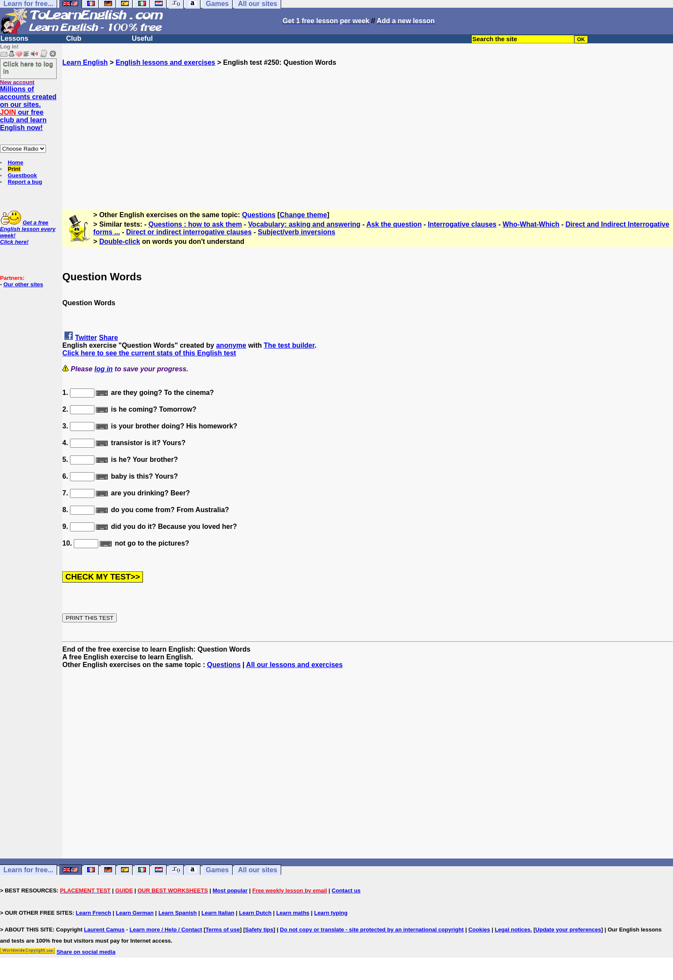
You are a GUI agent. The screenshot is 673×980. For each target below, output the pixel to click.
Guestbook (22, 175)
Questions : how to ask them (195, 224)
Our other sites (23, 284)
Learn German (135, 913)
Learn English (85, 62)
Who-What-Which (531, 224)
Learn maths (292, 913)
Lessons (14, 38)
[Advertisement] (367, 127)
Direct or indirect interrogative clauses (189, 232)
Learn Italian (217, 913)
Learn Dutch (255, 913)
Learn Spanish (177, 913)
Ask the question (394, 224)
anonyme (231, 345)
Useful (142, 38)
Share (108, 337)
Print (14, 169)
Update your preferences (568, 929)
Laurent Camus (104, 929)
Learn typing (331, 913)
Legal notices (513, 929)
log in (103, 369)
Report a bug (25, 182)
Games (217, 870)
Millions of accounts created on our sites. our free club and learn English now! (28, 108)
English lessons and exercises (165, 62)
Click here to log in (28, 67)
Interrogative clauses (462, 224)
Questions (259, 214)
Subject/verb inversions (297, 232)
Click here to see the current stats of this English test (149, 353)
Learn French (93, 913)
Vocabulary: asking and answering (304, 224)
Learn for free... (28, 870)
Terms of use (223, 929)
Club (74, 38)
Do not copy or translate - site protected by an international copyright (372, 929)
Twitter (86, 337)
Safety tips (259, 929)
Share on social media (86, 952)
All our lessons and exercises (294, 664)
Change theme (303, 214)
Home (15, 162)
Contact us (346, 890)
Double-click (119, 241)
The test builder (289, 345)
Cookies (479, 929)
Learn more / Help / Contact (166, 929)
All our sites (257, 870)
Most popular (230, 890)
